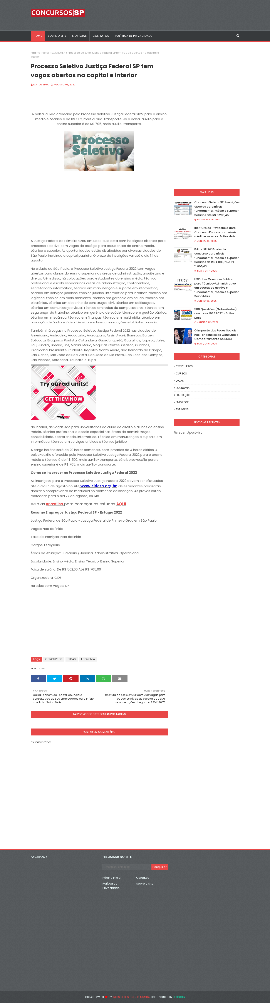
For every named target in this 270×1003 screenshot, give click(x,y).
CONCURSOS (53, 659)
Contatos (142, 878)
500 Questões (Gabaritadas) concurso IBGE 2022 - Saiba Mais (215, 313)
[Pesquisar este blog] (126, 867)
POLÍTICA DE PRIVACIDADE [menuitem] (133, 36)
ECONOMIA (58, 53)
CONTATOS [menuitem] (100, 36)
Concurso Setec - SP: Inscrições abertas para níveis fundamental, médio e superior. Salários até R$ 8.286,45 (217, 208)
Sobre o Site (144, 884)
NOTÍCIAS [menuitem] (79, 36)
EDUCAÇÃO (183, 395)
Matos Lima (41, 84)
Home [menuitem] (38, 36)
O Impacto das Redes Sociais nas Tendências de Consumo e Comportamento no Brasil (216, 334)
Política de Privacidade (111, 886)
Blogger (179, 997)
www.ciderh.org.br (98, 485)
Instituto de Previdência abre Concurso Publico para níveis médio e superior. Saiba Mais (215, 232)
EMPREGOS (183, 402)
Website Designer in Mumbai (131, 997)
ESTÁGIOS (182, 409)
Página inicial (40, 53)
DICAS (72, 659)
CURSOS (181, 373)
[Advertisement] (99, 203)
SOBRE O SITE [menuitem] (57, 36)
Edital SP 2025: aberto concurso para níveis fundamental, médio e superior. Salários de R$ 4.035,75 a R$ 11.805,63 (216, 257)
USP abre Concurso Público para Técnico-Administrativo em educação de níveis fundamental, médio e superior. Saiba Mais (216, 287)
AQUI (121, 504)
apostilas (55, 504)
